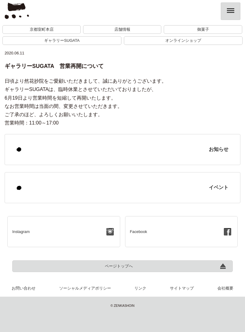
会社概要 (225, 288)
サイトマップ (182, 288)
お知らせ (218, 149)
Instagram (21, 231)
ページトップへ (119, 266)
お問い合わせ (24, 288)
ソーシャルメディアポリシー (85, 288)
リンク (140, 288)
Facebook (138, 231)
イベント (218, 187)
